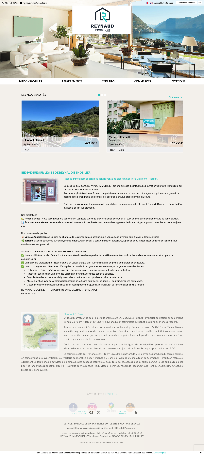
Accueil (71, 427)
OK (199, 2)
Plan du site (129, 427)
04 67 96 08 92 (10, 2)
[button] (30, 81)
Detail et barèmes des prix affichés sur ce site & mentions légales (102, 424)
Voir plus (175, 97)
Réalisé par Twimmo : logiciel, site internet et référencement (102, 442)
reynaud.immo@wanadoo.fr (33, 2)
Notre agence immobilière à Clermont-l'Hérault (99, 427)
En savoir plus (159, 453)
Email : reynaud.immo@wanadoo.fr (78, 432)
